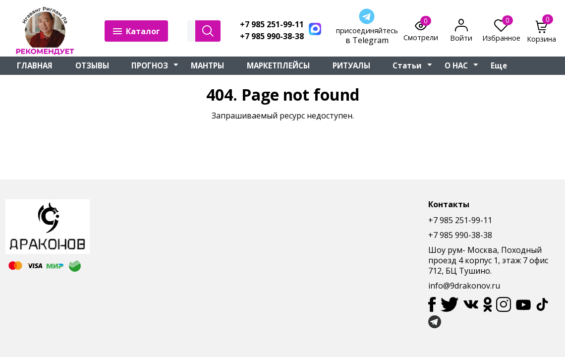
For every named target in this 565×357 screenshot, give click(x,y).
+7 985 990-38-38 (272, 36)
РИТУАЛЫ (351, 65)
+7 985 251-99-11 (272, 24)
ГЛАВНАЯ (35, 65)
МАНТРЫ (207, 65)
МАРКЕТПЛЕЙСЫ (278, 65)
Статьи (407, 65)
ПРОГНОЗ (149, 65)
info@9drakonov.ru (464, 285)
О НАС (456, 65)
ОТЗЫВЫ (92, 65)
